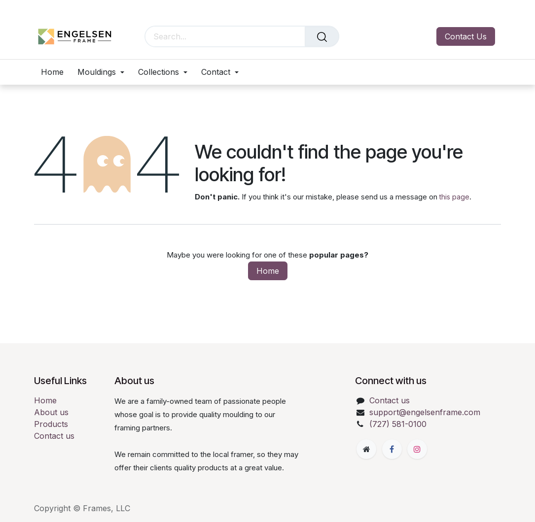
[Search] (322, 36)
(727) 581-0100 (398, 424)
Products (51, 424)
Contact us (54, 436)
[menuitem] (56, 72)
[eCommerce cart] (353, 37)
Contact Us (466, 36)
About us (51, 412)
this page (454, 197)
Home (267, 271)
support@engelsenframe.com (424, 412)
